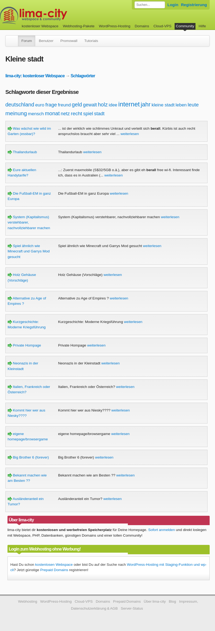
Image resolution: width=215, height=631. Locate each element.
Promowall (68, 41)
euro (39, 104)
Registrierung (194, 4)
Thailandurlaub (22, 152)
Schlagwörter (83, 75)
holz (103, 104)
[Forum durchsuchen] (150, 4)
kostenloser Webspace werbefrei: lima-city (53, 15)
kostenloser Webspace (40, 26)
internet (129, 104)
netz (65, 113)
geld (77, 104)
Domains (142, 26)
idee (113, 104)
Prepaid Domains (54, 570)
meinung (16, 113)
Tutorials (91, 41)
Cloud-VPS (162, 26)
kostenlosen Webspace (54, 565)
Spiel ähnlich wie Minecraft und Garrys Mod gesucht (29, 251)
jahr (146, 104)
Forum (26, 41)
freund (64, 104)
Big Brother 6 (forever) (28, 457)
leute (193, 104)
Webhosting (27, 601)
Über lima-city (155, 601)
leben (181, 104)
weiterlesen (130, 134)
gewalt (90, 104)
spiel (88, 113)
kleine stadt (163, 104)
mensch (36, 113)
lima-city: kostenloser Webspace (35, 75)
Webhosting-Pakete (78, 26)
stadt (99, 113)
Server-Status (132, 608)
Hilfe (202, 26)
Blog (172, 601)
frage (51, 104)
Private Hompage (24, 345)
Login (172, 4)
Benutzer (46, 41)
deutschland (19, 104)
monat (52, 113)
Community (185, 26)
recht (76, 113)
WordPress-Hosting (114, 26)
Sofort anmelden (161, 530)
